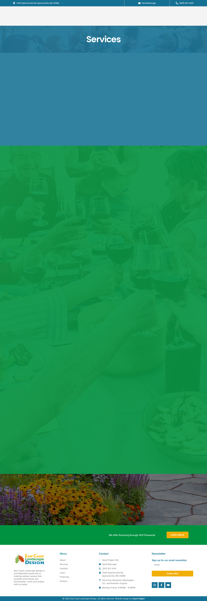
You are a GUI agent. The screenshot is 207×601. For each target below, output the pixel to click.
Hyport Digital (138, 598)
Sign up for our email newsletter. (169, 560)
